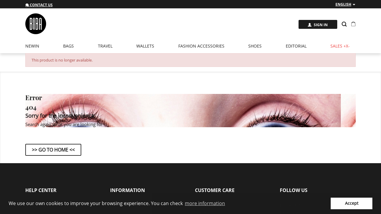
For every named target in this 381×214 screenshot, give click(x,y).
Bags (68, 46)
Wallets (145, 46)
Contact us (39, 4)
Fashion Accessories (201, 46)
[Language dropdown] (345, 4)
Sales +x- (340, 46)
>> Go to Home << (53, 150)
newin (32, 46)
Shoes (255, 46)
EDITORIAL (296, 46)
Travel (105, 46)
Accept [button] (351, 203)
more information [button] (205, 203)
